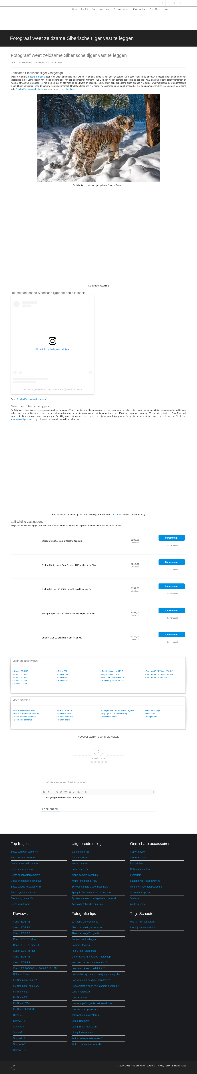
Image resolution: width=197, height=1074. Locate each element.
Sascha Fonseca (36, 77)
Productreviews (122, 9)
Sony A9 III (19, 1021)
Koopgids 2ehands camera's (87, 904)
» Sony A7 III (62, 674)
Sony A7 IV (19, 1032)
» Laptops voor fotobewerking (114, 713)
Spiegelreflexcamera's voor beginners (92, 892)
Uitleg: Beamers (80, 1021)
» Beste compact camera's (24, 717)
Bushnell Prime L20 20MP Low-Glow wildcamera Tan (67, 589)
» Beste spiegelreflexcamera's (25, 713)
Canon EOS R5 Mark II (25, 939)
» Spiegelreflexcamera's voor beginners (118, 710)
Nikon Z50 (18, 1015)
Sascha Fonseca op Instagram (30, 89)
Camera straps (138, 857)
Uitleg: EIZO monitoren (84, 1026)
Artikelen (105, 9)
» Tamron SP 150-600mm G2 (158, 677)
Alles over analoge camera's (87, 927)
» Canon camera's (64, 717)
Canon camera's (80, 851)
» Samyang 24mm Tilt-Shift (113, 680)
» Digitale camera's (109, 717)
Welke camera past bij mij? (86, 875)
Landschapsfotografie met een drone (92, 1003)
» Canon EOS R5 (20, 674)
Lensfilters (135, 875)
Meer (168, 9)
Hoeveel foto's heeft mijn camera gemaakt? (95, 986)
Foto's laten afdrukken (84, 950)
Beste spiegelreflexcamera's (26, 886)
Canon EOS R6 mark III (26, 945)
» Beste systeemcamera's (23, 710)
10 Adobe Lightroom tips (85, 921)
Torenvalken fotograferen (85, 1015)
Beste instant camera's (23, 857)
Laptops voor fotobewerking (145, 881)
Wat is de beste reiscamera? (87, 1038)
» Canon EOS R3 (20, 671)
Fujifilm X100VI (21, 1003)
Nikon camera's (80, 863)
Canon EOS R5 (21, 933)
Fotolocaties (140, 9)
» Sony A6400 (62, 677)
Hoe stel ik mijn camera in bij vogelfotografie (96, 974)
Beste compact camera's (24, 851)
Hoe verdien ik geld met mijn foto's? (91, 980)
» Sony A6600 (62, 680)
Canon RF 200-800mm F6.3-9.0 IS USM (35, 968)
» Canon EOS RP (20, 684)
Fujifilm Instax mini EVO (26, 986)
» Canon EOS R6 (20, 677)
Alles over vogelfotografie (85, 933)
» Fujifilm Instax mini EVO (112, 671)
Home (75, 9)
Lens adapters (79, 997)
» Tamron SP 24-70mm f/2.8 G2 (159, 671)
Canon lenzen (79, 857)
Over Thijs (155, 9)
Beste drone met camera (24, 863)
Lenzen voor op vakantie (85, 1009)
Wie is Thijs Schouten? (142, 921)
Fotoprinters (136, 863)
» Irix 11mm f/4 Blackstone (112, 677)
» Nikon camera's (64, 710)
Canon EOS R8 (21, 956)
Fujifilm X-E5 (20, 997)
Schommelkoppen (140, 892)
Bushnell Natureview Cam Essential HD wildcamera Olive (69, 565)
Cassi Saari (116, 514)
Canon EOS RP (21, 962)
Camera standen (81, 945)
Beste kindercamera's (22, 869)
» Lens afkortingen (153, 710)
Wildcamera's (137, 904)
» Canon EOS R (19, 680)
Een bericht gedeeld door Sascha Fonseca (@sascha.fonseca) (52, 389)
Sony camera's (80, 869)
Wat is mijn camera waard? (86, 1044)
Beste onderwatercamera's (25, 875)
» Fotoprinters (151, 717)
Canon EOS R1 (21, 921)
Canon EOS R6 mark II (25, 950)
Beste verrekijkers (20, 904)
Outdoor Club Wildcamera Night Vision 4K (62, 637)
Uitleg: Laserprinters (83, 1032)
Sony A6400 (19, 1044)
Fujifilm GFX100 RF (24, 1009)
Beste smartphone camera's (26, 881)
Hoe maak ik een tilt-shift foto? (88, 968)
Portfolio (85, 9)
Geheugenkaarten (140, 869)
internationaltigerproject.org (24, 419)
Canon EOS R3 (21, 927)
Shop (94, 9)
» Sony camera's (63, 713)
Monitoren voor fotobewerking (146, 886)
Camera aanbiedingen (84, 939)
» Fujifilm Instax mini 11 (111, 674)
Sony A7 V (19, 1026)
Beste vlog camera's (22, 898)
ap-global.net (68, 89)
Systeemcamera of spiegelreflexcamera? (94, 898)
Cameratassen (138, 851)
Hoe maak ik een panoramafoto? (89, 962)
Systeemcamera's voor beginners (90, 886)
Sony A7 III (19, 1038)
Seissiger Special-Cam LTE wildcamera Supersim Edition (69, 613)
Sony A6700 (19, 1050)
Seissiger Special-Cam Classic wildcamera (62, 541)
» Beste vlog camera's (22, 720)
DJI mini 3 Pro (20, 974)
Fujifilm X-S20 (20, 991)
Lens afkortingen (81, 991)
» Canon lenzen (63, 720)
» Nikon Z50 (61, 671)
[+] (86, 792)
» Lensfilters (150, 713)
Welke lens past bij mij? (84, 881)
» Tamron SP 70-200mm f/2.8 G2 (159, 674)
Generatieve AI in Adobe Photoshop (91, 956)
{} (82, 792)
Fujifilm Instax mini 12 (25, 980)
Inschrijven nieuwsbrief (142, 927)
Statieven (135, 898)
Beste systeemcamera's (24, 892)
